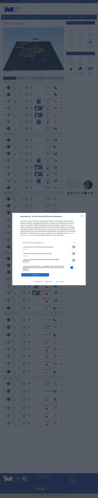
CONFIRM (35, 274)
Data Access (49, 281)
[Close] (82, 216)
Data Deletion (38, 281)
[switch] (72, 247)
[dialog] (49, 249)
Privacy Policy (60, 281)
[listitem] (49, 243)
